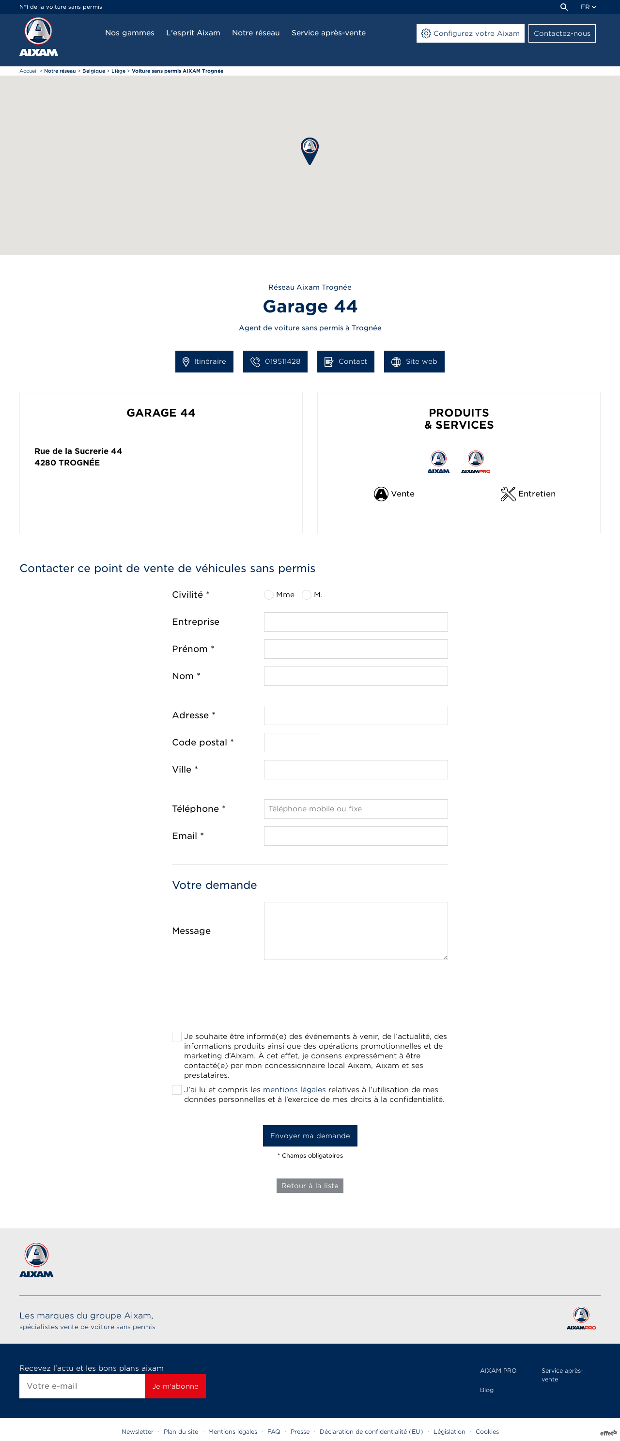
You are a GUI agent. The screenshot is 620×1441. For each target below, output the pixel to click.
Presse (300, 1431)
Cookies (487, 1431)
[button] (310, 151)
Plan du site (181, 1431)
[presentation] (310, 999)
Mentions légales (232, 1431)
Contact (346, 362)
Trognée (79, 462)
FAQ (273, 1431)
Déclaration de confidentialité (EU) (371, 1431)
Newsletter (138, 1431)
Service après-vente (562, 1375)
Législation (449, 1431)
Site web (414, 362)
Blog (487, 1390)
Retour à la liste (310, 1186)
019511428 (275, 362)
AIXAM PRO (498, 1370)
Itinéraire (204, 362)
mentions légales (294, 1089)
